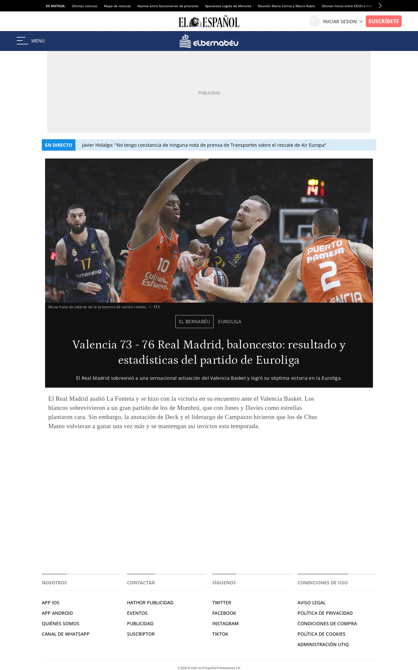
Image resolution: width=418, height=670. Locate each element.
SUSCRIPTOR (141, 634)
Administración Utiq (323, 644)
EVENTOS (137, 613)
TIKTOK (220, 634)
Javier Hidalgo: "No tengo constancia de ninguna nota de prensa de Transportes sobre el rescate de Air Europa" (204, 145)
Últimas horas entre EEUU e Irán (347, 6)
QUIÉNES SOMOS (60, 623)
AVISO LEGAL (311, 602)
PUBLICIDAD (140, 623)
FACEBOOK (224, 613)
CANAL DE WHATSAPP (65, 634)
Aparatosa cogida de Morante (228, 6)
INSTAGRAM (225, 623)
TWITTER (221, 602)
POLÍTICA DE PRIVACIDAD (325, 613)
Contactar (141, 582)
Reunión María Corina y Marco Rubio (286, 6)
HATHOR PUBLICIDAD (150, 602)
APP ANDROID (57, 613)
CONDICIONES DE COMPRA (327, 623)
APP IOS (50, 602)
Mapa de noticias (117, 6)
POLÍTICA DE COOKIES (321, 634)
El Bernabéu (194, 321)
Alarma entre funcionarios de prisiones (168, 6)
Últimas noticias (84, 6)
